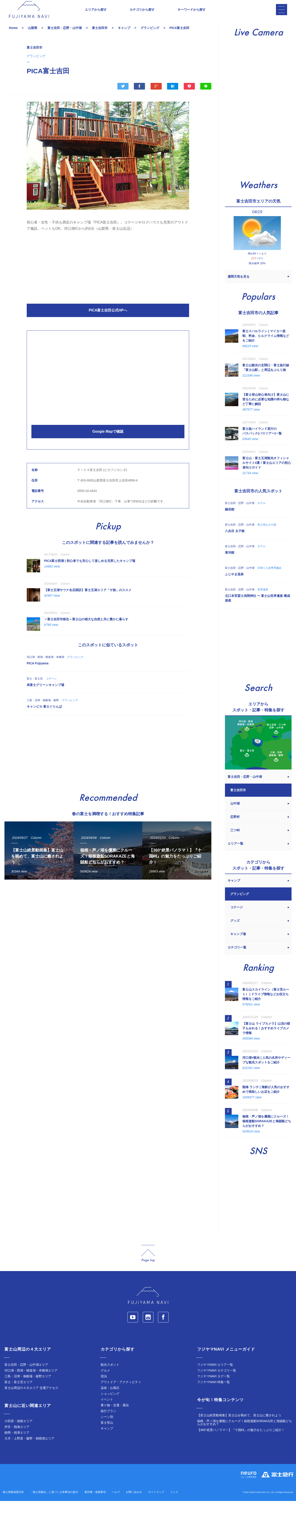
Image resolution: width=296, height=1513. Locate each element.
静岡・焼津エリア (16, 1444)
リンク (174, 1504)
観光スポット (110, 1376)
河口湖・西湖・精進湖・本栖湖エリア (30, 1382)
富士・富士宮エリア (18, 1394)
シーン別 (107, 1428)
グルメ (105, 1382)
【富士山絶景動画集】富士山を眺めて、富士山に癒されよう (239, 1427)
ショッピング (110, 1405)
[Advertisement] (108, 278)
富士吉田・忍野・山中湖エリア (26, 1376)
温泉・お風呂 (110, 1399)
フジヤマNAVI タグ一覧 (213, 1388)
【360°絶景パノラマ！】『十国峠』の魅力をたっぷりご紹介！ (241, 1441)
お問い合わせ (134, 1504)
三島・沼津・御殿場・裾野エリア (27, 1388)
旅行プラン (108, 1423)
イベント (107, 1411)
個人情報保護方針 (13, 1504)
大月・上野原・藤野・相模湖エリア (29, 1450)
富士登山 (107, 1434)
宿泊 (104, 1388)
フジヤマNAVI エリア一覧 (215, 1376)
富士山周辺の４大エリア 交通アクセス (31, 1399)
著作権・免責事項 (95, 1504)
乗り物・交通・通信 (115, 1417)
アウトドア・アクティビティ (121, 1394)
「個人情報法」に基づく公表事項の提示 (54, 1504)
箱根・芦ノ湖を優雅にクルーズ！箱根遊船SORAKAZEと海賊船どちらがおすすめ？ (244, 1434)
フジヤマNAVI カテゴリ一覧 (216, 1382)
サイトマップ (156, 1504)
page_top (148, 1265)
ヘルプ (116, 1504)
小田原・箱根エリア (18, 1433)
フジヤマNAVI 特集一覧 (213, 1394)
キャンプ (107, 1440)
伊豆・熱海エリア (16, 1438)
